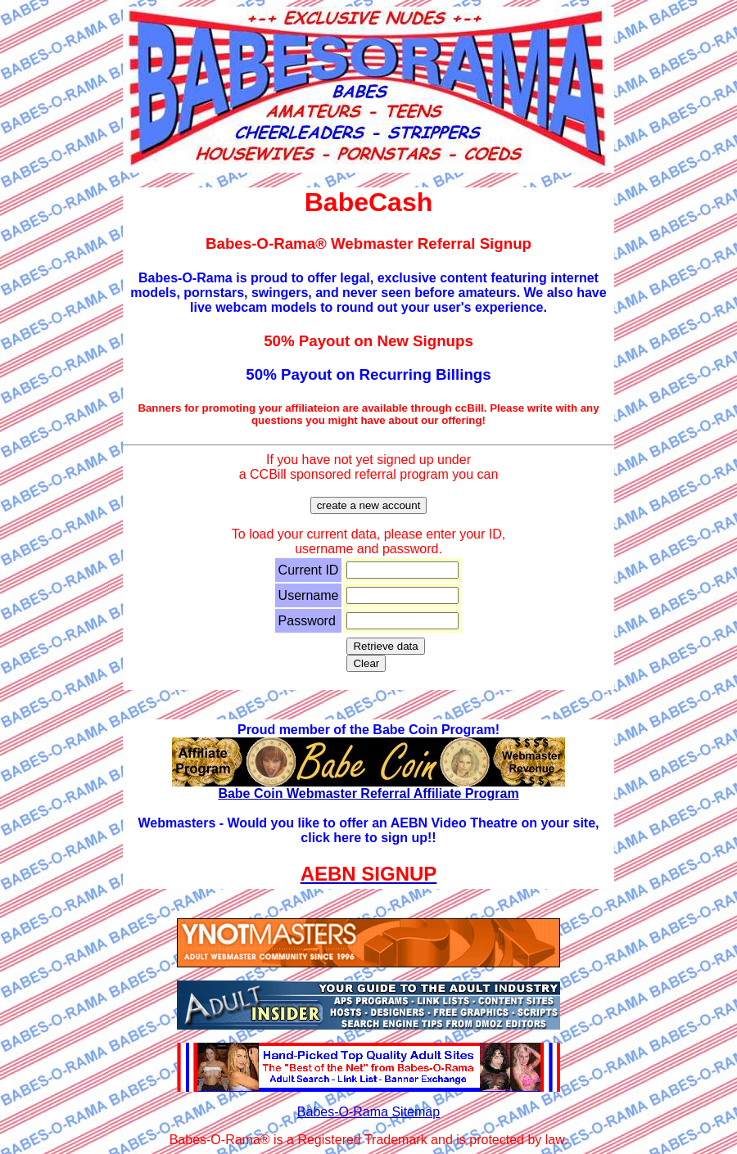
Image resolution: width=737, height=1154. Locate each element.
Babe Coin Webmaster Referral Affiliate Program (368, 787)
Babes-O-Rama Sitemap (368, 1112)
